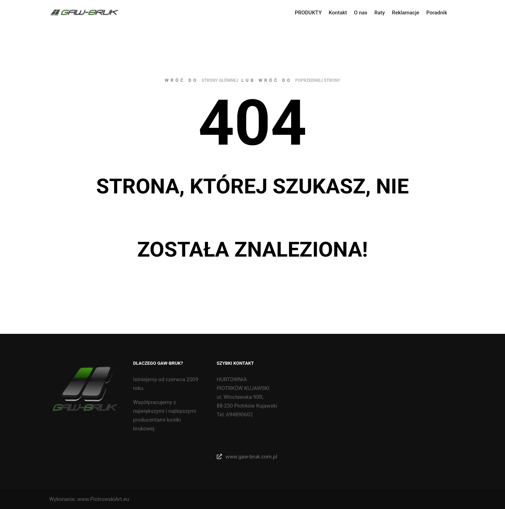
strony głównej (219, 80)
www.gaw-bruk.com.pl (247, 456)
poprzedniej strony (317, 80)
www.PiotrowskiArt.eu (103, 499)
